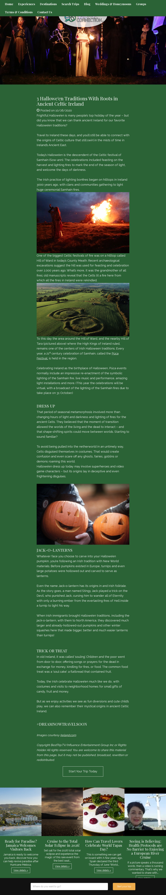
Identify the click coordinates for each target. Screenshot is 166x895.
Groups (141, 4)
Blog (87, 4)
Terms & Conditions (19, 12)
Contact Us (44, 12)
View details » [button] (20, 870)
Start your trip (124, 886)
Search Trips (70, 4)
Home (9, 4)
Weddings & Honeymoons (113, 4)
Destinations (48, 4)
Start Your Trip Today (83, 771)
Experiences (26, 4)
